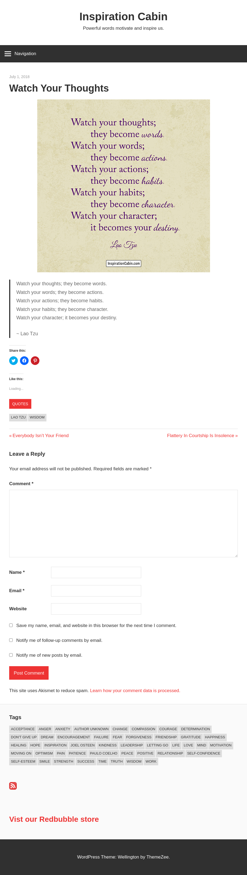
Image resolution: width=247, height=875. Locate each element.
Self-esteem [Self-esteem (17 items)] (23, 761)
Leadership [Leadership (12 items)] (132, 745)
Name (17, 572)
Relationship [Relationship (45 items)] (170, 753)
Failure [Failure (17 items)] (101, 737)
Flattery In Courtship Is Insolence (200, 435)
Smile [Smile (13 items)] (44, 761)
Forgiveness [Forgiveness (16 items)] (138, 737)
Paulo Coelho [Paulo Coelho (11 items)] (103, 753)
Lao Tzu (18, 417)
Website (18, 608)
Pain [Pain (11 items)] (61, 753)
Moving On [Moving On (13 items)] (21, 753)
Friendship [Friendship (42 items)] (166, 737)
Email (17, 590)
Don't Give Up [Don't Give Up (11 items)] (24, 737)
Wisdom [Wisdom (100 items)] (134, 761)
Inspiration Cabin (123, 16)
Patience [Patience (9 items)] (77, 753)
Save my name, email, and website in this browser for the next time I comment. (96, 625)
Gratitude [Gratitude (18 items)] (191, 737)
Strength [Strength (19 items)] (63, 761)
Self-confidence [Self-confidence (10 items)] (203, 753)
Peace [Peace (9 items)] (127, 753)
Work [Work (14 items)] (151, 761)
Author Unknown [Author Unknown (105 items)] (91, 729)
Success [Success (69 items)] (85, 761)
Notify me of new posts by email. (49, 655)
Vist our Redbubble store (54, 819)
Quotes (20, 404)
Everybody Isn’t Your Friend (40, 435)
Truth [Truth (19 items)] (117, 761)
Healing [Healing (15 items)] (18, 745)
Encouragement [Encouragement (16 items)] (73, 737)
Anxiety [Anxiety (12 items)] (62, 729)
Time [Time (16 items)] (102, 761)
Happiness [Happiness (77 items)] (215, 737)
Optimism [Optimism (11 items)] (44, 753)
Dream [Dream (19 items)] (47, 737)
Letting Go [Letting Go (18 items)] (157, 745)
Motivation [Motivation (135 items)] (221, 745)
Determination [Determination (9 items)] (195, 729)
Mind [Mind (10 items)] (201, 745)
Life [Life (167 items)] (176, 745)
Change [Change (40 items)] (120, 729)
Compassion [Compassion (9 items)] (143, 729)
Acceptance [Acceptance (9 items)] (23, 729)
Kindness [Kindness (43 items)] (108, 745)
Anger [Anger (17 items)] (45, 729)
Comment (21, 483)
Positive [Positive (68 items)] (145, 753)
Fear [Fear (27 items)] (117, 737)
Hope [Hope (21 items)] (35, 745)
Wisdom (37, 417)
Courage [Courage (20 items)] (168, 729)
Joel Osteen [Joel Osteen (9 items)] (83, 745)
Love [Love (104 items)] (188, 745)
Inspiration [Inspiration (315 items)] (55, 745)
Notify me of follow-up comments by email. (59, 640)
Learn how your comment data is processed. (135, 690)
